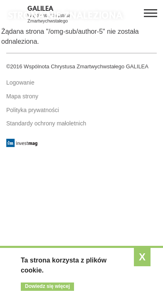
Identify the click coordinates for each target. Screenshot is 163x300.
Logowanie (20, 82)
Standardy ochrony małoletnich (46, 123)
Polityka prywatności (32, 110)
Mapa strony (22, 96)
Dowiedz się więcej (47, 286)
